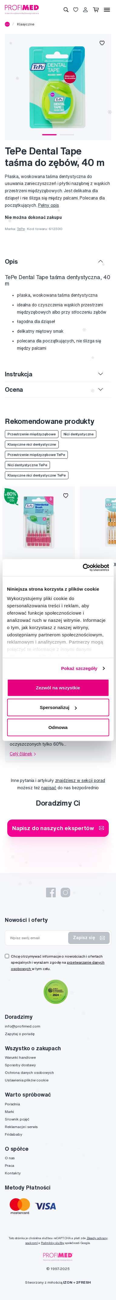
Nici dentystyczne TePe (27, 465)
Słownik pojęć (17, 1119)
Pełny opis (48, 205)
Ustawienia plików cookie (26, 1080)
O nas (10, 1158)
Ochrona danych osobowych (29, 1072)
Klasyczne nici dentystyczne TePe (37, 475)
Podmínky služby (52, 1243)
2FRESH (83, 1282)
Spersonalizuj (58, 707)
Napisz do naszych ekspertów (58, 828)
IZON (67, 1282)
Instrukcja (18, 374)
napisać (48, 788)
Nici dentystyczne (79, 434)
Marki (9, 1112)
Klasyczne (25, 24)
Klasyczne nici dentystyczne (32, 444)
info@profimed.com (22, 1026)
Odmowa (58, 727)
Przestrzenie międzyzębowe (32, 434)
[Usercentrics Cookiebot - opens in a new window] (83, 568)
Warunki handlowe (20, 1057)
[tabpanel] (58, 87)
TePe (21, 229)
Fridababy (13, 1134)
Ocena (14, 389)
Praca (9, 1165)
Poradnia (12, 1104)
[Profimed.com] (22, 9)
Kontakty (13, 1173)
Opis (11, 261)
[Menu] (107, 9)
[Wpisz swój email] (38, 937)
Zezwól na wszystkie (58, 687)
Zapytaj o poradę (20, 1034)
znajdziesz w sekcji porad (80, 780)
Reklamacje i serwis (21, 1127)
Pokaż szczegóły (79, 668)
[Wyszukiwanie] (66, 10)
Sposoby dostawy (20, 1065)
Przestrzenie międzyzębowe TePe (36, 455)
